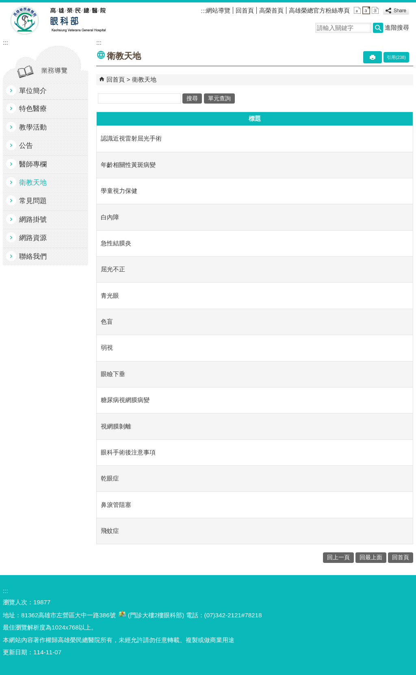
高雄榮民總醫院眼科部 (77, 20)
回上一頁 (338, 557)
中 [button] (366, 10)
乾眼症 (110, 478)
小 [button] (357, 10)
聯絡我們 (33, 256)
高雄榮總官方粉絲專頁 (319, 10)
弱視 (107, 347)
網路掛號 (33, 219)
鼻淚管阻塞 (116, 504)
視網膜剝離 (116, 426)
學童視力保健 (119, 190)
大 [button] (375, 10)
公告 (26, 145)
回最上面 (371, 557)
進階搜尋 (397, 27)
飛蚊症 (110, 530)
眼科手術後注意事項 (128, 452)
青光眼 (110, 295)
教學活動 (33, 127)
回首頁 (245, 10)
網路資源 (33, 238)
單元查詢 (219, 98)
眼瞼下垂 (113, 373)
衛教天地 (33, 182)
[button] (378, 28)
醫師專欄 (33, 164)
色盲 (107, 321)
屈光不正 (113, 269)
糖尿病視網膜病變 (125, 399)
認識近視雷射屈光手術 (131, 138)
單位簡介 (33, 91)
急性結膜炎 (116, 243)
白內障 (110, 217)
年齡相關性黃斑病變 (128, 164)
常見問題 (33, 201)
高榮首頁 (271, 10)
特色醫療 (33, 108)
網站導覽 (218, 10)
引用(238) (396, 57)
